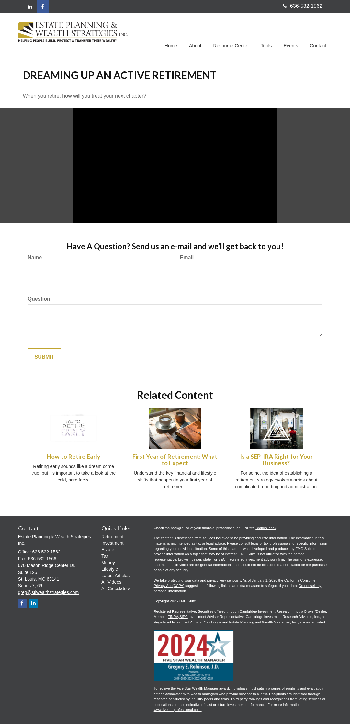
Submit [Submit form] (44, 357)
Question (39, 299)
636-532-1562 (302, 6)
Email (187, 257)
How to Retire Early (73, 456)
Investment (112, 543)
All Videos (111, 582)
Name (35, 257)
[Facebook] (43, 6)
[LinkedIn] (30, 7)
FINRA (173, 617)
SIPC (183, 617)
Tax (104, 556)
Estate (107, 549)
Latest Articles (115, 575)
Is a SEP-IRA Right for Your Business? (276, 460)
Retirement (112, 536)
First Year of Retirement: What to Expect (174, 460)
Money (108, 562)
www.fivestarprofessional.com (178, 710)
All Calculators (115, 588)
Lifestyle (109, 569)
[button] (197, 33)
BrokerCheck (265, 528)
